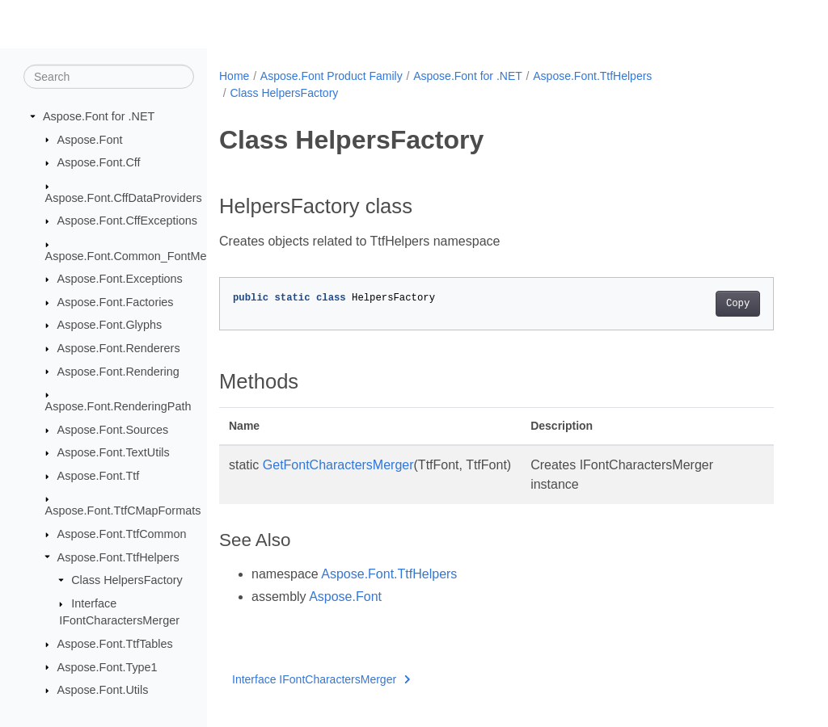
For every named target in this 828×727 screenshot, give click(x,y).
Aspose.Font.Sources (113, 429)
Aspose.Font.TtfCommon (122, 533)
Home (234, 75)
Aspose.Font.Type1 (107, 666)
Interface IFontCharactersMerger (321, 679)
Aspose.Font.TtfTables (115, 643)
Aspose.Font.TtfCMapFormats (123, 510)
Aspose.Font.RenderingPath (118, 406)
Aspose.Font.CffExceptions (127, 220)
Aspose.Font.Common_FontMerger (136, 255)
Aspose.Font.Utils (103, 689)
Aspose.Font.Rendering (118, 370)
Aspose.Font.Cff (99, 162)
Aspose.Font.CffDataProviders (123, 197)
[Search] (108, 77)
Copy (738, 303)
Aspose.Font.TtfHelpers (118, 556)
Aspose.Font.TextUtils (113, 452)
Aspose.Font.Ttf (98, 475)
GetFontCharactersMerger (338, 465)
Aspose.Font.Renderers (118, 348)
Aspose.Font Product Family (331, 75)
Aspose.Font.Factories (115, 302)
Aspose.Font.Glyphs (110, 324)
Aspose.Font (90, 138)
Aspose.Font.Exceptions (120, 278)
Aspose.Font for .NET (98, 116)
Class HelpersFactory (127, 580)
